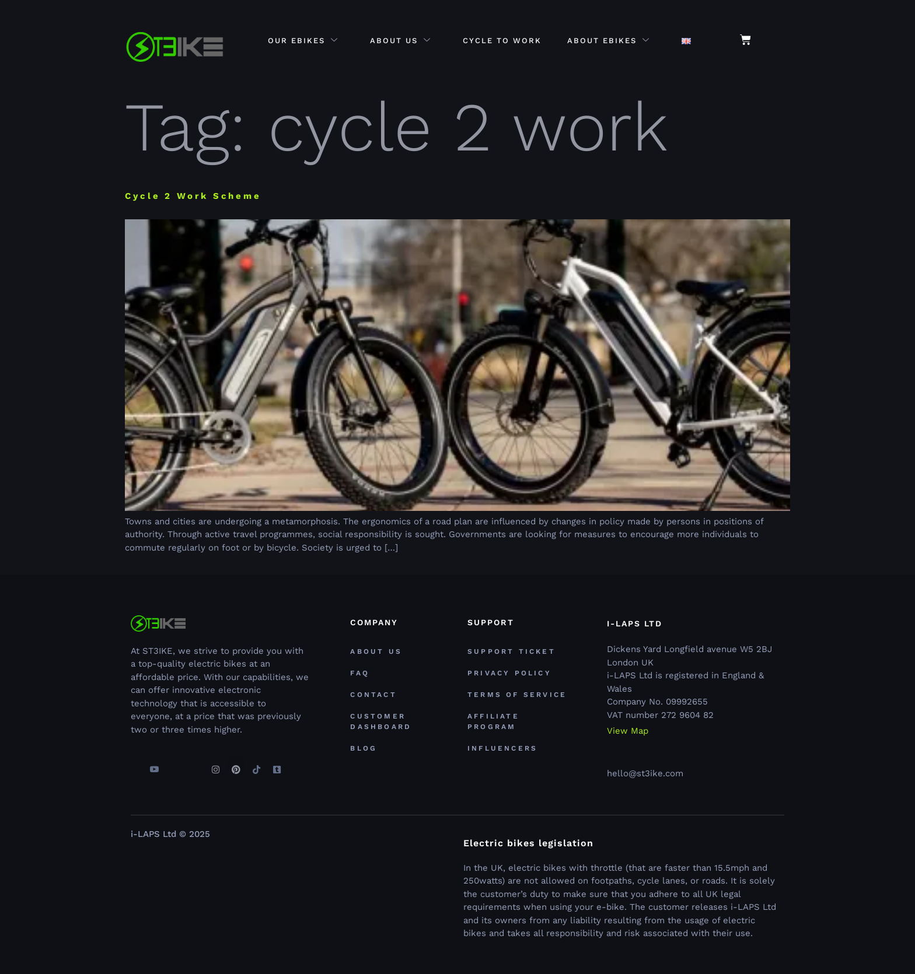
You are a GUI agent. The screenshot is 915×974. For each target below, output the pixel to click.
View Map (627, 731)
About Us (400, 41)
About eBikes (608, 41)
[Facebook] (133, 764)
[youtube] (154, 764)
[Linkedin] (195, 764)
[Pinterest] (236, 764)
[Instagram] (215, 764)
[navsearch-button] (779, 40)
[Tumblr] (276, 764)
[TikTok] (256, 764)
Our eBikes (303, 41)
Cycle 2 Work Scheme (193, 196)
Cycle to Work (502, 41)
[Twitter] (174, 764)
